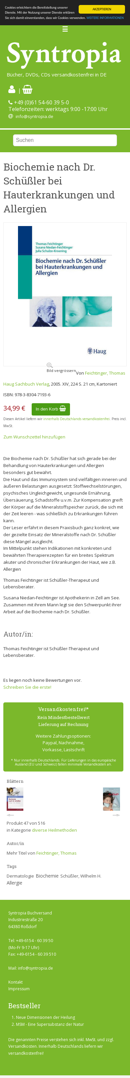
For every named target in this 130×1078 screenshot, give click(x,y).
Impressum (19, 989)
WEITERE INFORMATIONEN (105, 18)
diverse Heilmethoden (54, 830)
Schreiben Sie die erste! (27, 687)
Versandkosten (22, 1046)
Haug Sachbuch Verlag (26, 384)
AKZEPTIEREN (102, 9)
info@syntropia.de (34, 116)
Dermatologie (20, 876)
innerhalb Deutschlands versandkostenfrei (76, 419)
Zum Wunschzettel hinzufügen (34, 437)
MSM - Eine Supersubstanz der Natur (50, 1024)
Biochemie (47, 876)
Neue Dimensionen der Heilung (45, 1017)
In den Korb (51, 409)
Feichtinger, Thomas (105, 373)
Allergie (14, 883)
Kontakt (15, 982)
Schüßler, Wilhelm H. (80, 876)
